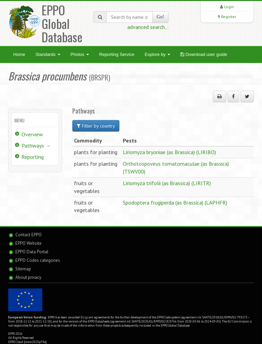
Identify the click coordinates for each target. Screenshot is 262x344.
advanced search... (148, 27)
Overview (32, 134)
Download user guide (203, 54)
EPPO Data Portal (31, 252)
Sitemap (23, 269)
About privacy (28, 277)
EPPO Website (28, 243)
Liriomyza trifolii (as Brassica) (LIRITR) (167, 183)
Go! (160, 16)
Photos (80, 54)
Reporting (32, 156)
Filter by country (96, 126)
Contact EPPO (28, 235)
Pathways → (36, 145)
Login (229, 6)
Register (228, 16)
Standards (47, 54)
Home (19, 54)
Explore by (157, 54)
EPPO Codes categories (37, 260)
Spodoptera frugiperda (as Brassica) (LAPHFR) (175, 202)
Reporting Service (116, 54)
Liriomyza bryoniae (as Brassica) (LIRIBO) (169, 152)
